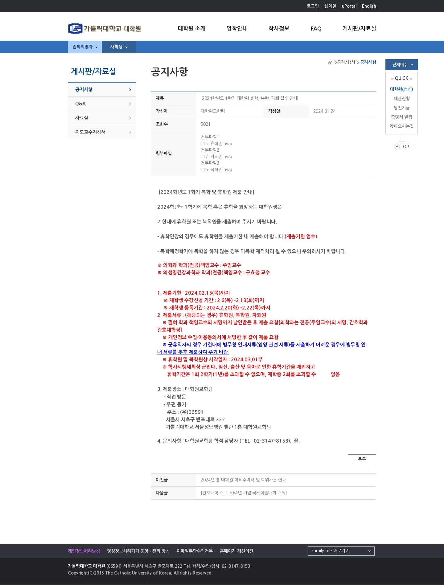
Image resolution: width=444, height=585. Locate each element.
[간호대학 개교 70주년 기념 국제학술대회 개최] (244, 493)
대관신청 (402, 98)
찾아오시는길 (402, 126)
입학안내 (237, 28)
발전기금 (402, 108)
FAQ (316, 28)
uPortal (349, 6)
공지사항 (83, 89)
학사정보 (279, 28)
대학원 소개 (192, 28)
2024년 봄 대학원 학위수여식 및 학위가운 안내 (243, 480)
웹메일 (330, 6)
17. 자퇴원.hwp (217, 156)
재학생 (118, 47)
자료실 (81, 118)
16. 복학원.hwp (217, 169)
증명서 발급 (401, 117)
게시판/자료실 (359, 28)
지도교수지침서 (90, 132)
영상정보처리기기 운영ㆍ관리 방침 (138, 551)
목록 (362, 459)
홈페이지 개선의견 (236, 551)
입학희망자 (84, 47)
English (369, 6)
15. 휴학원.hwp (217, 143)
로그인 (313, 6)
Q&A (80, 103)
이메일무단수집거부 (195, 551)
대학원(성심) (401, 89)
